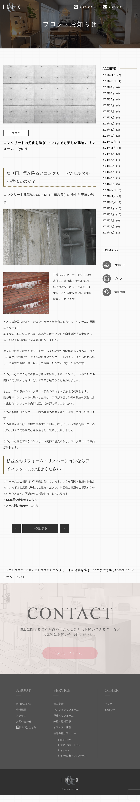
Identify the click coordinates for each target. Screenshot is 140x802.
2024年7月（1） (112, 159)
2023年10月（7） (113, 202)
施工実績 (58, 712)
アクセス (21, 724)
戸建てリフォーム (63, 724)
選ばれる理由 (23, 712)
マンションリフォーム (66, 718)
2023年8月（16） (113, 214)
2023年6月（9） (112, 226)
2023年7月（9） (112, 220)
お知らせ (119, 265)
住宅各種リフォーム (64, 742)
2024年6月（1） (112, 166)
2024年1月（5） (112, 184)
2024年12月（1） (113, 141)
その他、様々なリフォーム (73, 764)
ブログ (118, 278)
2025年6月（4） (112, 105)
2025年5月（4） (112, 111)
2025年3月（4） (112, 123)
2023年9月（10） (113, 208)
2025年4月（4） (112, 117)
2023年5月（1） (112, 232)
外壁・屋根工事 (62, 730)
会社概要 (21, 718)
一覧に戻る (49, 529)
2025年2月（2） (112, 129)
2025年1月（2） (112, 135)
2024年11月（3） (113, 147)
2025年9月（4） (112, 87)
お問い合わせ (88, 7)
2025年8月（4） (112, 93)
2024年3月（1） (112, 172)
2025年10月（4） (113, 81)
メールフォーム (70, 663)
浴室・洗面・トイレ (70, 754)
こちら (33, 499)
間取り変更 (65, 749)
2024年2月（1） (112, 178)
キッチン (64, 759)
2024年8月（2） (112, 153)
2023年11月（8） (113, 196)
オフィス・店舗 (62, 736)
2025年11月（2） (113, 75)
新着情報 (119, 291)
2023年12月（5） (113, 190)
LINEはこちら (28, 736)
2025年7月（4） (112, 99)
